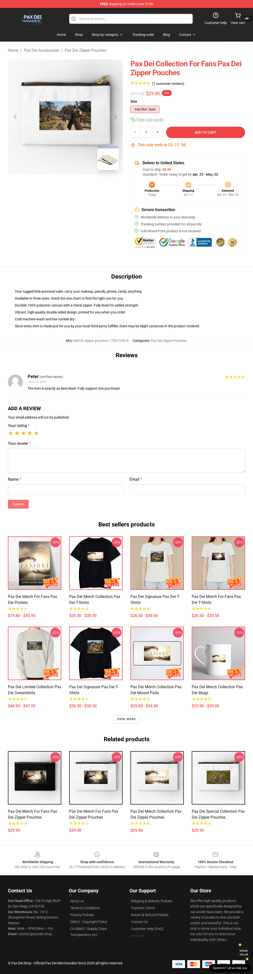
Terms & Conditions (85, 908)
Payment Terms (143, 908)
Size (133, 101)
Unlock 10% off (243, 952)
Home (13, 50)
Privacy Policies (82, 915)
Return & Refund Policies (150, 915)
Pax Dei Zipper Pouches (85, 50)
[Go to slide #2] (78, 185)
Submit (18, 504)
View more (126, 719)
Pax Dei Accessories (41, 50)
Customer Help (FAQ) (147, 929)
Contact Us (139, 922)
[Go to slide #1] (52, 185)
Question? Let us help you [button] (230, 968)
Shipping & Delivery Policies (151, 901)
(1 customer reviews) (168, 84)
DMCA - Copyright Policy (88, 922)
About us (77, 901)
